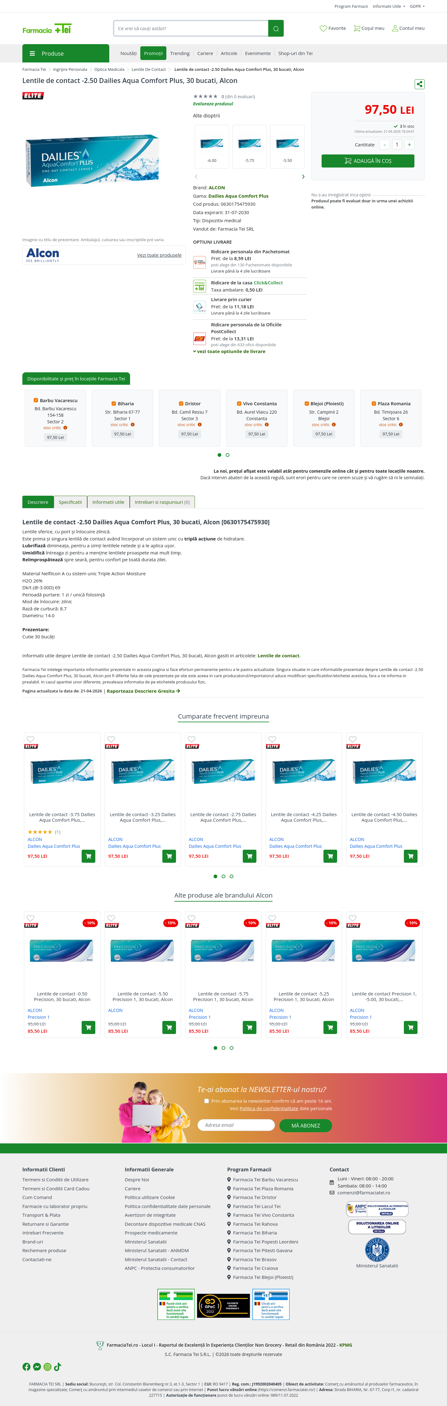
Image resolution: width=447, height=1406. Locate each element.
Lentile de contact (279, 655)
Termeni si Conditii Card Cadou (55, 1188)
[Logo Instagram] (47, 1367)
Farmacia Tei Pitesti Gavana (259, 1250)
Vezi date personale (281, 1108)
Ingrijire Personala (70, 69)
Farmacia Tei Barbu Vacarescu (262, 1179)
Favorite (333, 28)
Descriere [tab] (38, 502)
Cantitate (365, 144)
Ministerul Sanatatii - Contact (156, 1259)
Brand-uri (32, 1241)
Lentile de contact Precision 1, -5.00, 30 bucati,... (384, 996)
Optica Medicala (109, 69)
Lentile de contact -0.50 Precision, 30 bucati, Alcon (62, 996)
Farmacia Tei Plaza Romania (260, 1188)
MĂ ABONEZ (305, 1125)
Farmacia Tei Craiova (252, 1268)
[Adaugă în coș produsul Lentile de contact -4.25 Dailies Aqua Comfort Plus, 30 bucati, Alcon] (330, 856)
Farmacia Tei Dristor (252, 1197)
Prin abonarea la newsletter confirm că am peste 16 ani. (271, 1101)
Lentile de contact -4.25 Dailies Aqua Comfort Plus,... (304, 817)
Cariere (133, 1188)
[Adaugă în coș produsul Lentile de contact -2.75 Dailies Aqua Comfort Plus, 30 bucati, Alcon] (249, 856)
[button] (219, 455)
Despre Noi (137, 1179)
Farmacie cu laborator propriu (55, 1206)
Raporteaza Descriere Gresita (143, 691)
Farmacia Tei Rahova (252, 1224)
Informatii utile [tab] (108, 502)
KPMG (345, 1345)
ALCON (217, 187)
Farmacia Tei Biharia (252, 1232)
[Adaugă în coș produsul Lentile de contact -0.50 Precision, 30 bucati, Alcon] (88, 1027)
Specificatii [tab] (70, 502)
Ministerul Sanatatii (146, 1241)
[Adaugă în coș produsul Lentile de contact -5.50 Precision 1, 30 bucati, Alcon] (169, 1027)
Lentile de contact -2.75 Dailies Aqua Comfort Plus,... (223, 817)
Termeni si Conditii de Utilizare (55, 1179)
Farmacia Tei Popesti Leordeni (262, 1241)
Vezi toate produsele (159, 255)
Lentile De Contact (149, 69)
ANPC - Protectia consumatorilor (160, 1268)
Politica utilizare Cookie (150, 1197)
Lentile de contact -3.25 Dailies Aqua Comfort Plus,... (143, 817)
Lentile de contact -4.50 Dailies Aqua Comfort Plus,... (384, 817)
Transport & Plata (41, 1215)
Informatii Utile (387, 6)
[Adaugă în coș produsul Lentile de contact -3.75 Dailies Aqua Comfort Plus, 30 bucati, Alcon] (88, 856)
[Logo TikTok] (57, 1367)
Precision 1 (39, 1017)
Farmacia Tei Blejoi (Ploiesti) (260, 1277)
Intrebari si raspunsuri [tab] (162, 502)
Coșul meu (369, 27)
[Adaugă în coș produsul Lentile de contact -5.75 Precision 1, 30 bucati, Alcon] (249, 1027)
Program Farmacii (351, 6)
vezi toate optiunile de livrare (229, 351)
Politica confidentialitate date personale (167, 1206)
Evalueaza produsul (213, 104)
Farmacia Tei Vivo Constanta (260, 1215)
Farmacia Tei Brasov (252, 1259)
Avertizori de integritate (150, 1215)
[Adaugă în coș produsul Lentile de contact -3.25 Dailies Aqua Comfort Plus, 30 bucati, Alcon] (169, 856)
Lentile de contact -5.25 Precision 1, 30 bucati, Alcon (304, 996)
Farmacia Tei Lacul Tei (254, 1206)
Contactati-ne (37, 1259)
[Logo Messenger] (37, 1367)
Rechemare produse (44, 1250)
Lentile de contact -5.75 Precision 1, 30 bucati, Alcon (223, 996)
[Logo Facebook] (26, 1367)
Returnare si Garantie (45, 1224)
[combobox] (190, 28)
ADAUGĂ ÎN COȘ (368, 161)
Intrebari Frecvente (43, 1232)
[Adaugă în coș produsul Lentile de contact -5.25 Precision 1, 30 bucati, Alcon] (330, 1027)
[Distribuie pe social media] (420, 84)
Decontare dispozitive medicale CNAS (165, 1224)
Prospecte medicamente (151, 1232)
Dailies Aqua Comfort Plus (238, 196)
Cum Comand (37, 1197)
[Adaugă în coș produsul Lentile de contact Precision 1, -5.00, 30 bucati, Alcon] (411, 1027)
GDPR (416, 6)
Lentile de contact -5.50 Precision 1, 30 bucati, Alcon (143, 996)
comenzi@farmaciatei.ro (363, 1192)
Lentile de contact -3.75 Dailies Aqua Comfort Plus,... (62, 817)
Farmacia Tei (34, 69)
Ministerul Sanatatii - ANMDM (157, 1250)
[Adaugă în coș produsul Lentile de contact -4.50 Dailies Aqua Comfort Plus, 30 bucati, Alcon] (411, 856)
